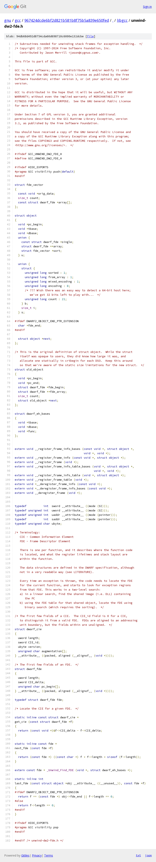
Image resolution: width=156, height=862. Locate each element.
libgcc (122, 20)
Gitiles (25, 855)
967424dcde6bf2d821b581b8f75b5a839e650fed (66, 20)
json (148, 855)
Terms (48, 855)
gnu (7, 20)
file (90, 36)
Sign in (147, 7)
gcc (18, 20)
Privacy (37, 855)
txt (138, 855)
